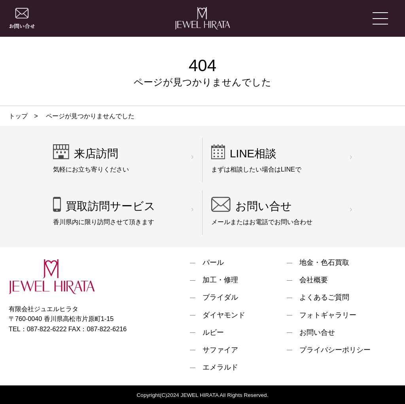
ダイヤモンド (223, 315)
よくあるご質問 (324, 297)
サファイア (220, 350)
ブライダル (220, 297)
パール (213, 262)
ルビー (213, 332)
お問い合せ (317, 332)
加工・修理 (220, 280)
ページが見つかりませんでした (89, 115)
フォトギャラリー (327, 315)
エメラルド (220, 367)
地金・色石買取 (324, 262)
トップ (18, 115)
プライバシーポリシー (335, 350)
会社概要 (313, 280)
